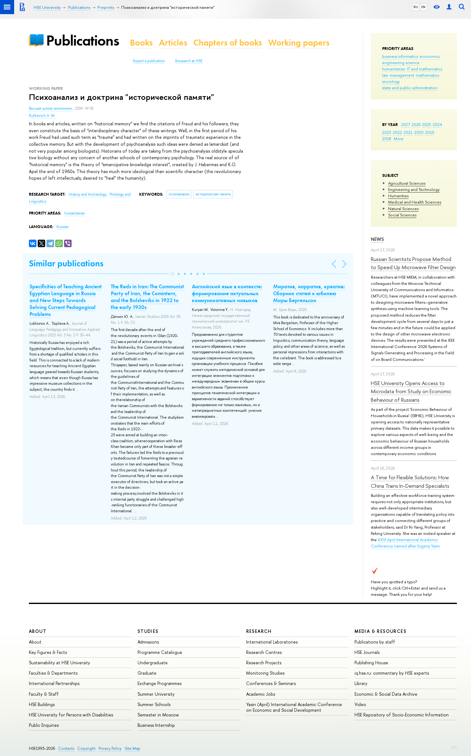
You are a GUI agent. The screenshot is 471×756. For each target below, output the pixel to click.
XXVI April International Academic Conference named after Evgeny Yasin (405, 543)
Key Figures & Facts (48, 652)
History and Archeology (88, 194)
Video (360, 704)
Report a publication (149, 60)
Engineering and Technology (414, 189)
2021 (408, 132)
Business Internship (156, 725)
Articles (173, 42)
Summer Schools (154, 704)
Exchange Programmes (159, 683)
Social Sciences (402, 215)
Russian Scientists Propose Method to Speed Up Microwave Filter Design (413, 263)
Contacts (66, 748)
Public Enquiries (44, 725)
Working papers (298, 42)
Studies (148, 631)
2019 (429, 132)
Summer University (156, 694)
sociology (391, 81)
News (377, 239)
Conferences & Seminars (271, 683)
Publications (82, 40)
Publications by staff (375, 642)
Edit (454, 747)
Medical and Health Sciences (414, 202)
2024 (437, 124)
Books (141, 42)
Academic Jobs (260, 694)
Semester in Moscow (158, 715)
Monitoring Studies (265, 673)
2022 (397, 132)
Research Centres (264, 652)
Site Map (132, 748)
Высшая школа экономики (51, 108)
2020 (419, 132)
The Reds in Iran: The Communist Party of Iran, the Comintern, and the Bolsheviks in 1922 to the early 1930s (147, 297)
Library (361, 683)
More (398, 138)
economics (430, 56)
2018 (386, 138)
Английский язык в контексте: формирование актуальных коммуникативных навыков (227, 293)
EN (423, 7)
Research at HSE (189, 60)
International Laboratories (272, 642)
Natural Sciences (403, 208)
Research (259, 631)
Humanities (398, 196)
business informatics (400, 56)
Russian (63, 226)
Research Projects (263, 663)
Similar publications (66, 263)
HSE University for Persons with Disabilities (71, 715)
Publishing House (371, 663)
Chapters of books (227, 42)
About (37, 631)
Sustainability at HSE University (59, 663)
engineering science (401, 62)
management (402, 75)
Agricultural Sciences (406, 183)
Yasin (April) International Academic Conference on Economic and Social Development (294, 707)
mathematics (427, 75)
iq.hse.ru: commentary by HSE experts (392, 673)
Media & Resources (380, 631)
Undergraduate (153, 663)
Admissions (148, 642)
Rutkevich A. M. (42, 115)
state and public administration (409, 87)
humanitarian (393, 69)
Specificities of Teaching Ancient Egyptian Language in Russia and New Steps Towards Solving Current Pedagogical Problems (66, 300)
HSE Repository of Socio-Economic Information (402, 715)
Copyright (86, 748)
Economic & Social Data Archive (386, 694)
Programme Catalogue (160, 652)
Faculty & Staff (44, 694)
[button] (172, 274)
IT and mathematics (424, 69)
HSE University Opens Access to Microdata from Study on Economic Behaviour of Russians (411, 391)
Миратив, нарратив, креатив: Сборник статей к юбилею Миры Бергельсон (309, 293)
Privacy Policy (110, 748)
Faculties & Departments (53, 673)
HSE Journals (367, 652)
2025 (426, 124)
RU (416, 7)
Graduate (147, 673)
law (385, 75)
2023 (386, 132)
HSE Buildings (42, 704)
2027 (405, 124)
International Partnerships (54, 683)
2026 (416, 124)
